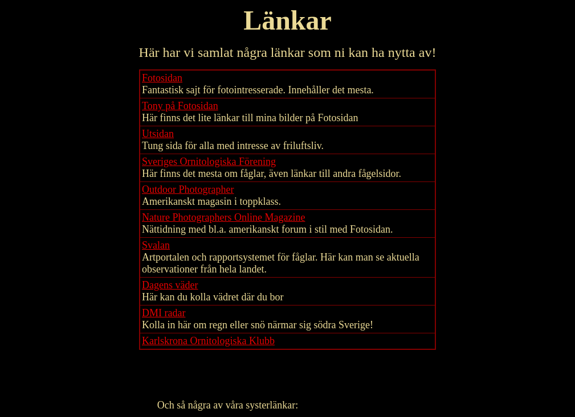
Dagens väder (170, 285)
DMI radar (163, 313)
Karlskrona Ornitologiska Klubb (208, 340)
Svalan (156, 245)
